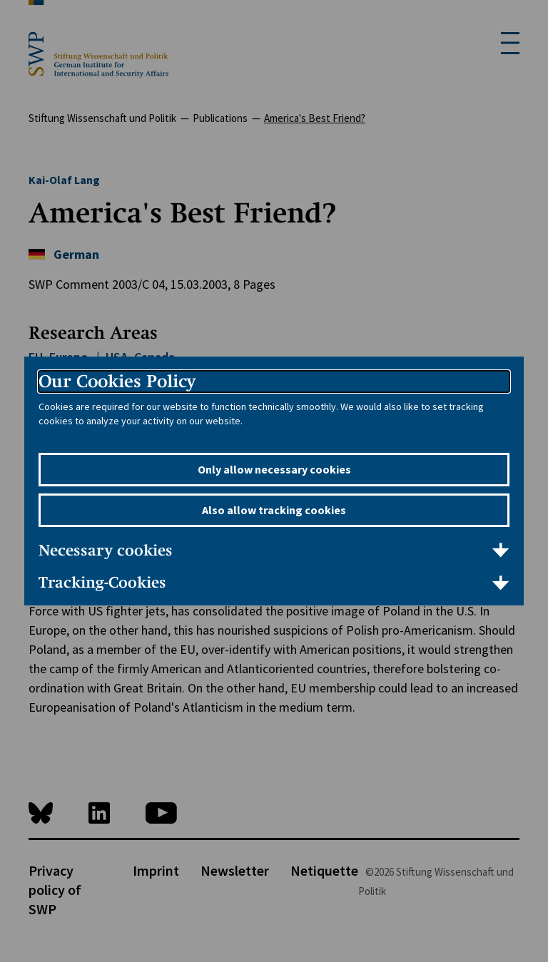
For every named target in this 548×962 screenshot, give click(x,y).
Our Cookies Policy (117, 381)
